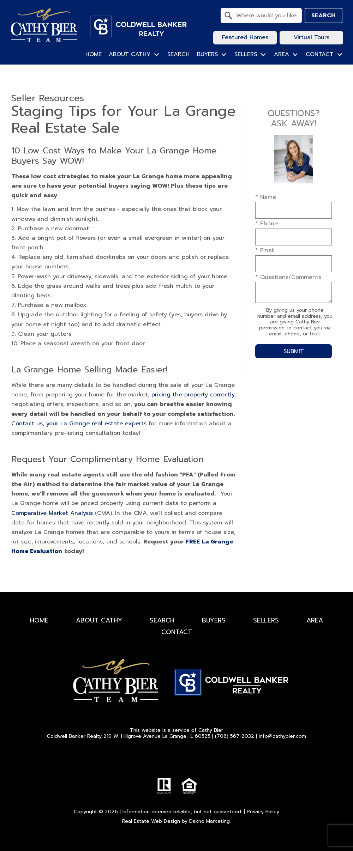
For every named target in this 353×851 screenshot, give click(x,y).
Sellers (266, 620)
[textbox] (265, 15)
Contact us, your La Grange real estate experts (78, 423)
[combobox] (261, 15)
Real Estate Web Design (151, 821)
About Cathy (99, 620)
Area (314, 620)
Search (323, 15)
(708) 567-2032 (234, 736)
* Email (265, 250)
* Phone (266, 223)
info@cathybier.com (282, 736)
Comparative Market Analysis (52, 513)
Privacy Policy (263, 811)
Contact (176, 632)
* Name (265, 197)
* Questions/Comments (288, 277)
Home (93, 54)
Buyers (214, 620)
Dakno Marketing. (210, 821)
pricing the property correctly (192, 394)
